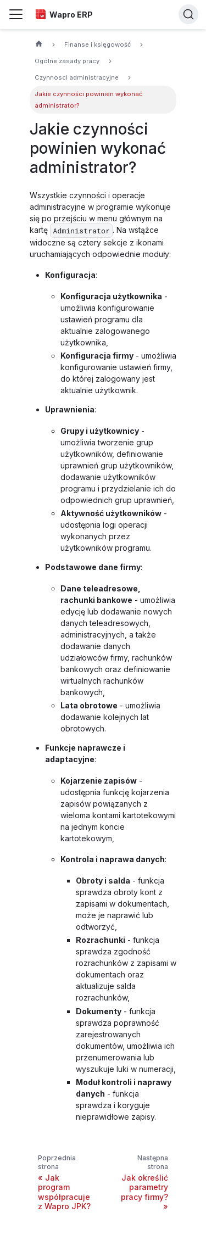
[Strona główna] (39, 45)
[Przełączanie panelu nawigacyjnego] (16, 14)
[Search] (188, 14)
